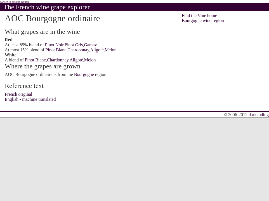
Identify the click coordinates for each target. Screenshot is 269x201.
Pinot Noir (54, 44)
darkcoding (259, 114)
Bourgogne (84, 74)
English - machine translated (30, 99)
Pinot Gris (74, 44)
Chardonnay (78, 49)
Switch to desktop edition (14, 1)
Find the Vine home (199, 15)
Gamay (90, 44)
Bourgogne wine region (203, 20)
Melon (111, 49)
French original (18, 94)
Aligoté (97, 49)
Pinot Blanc (55, 49)
